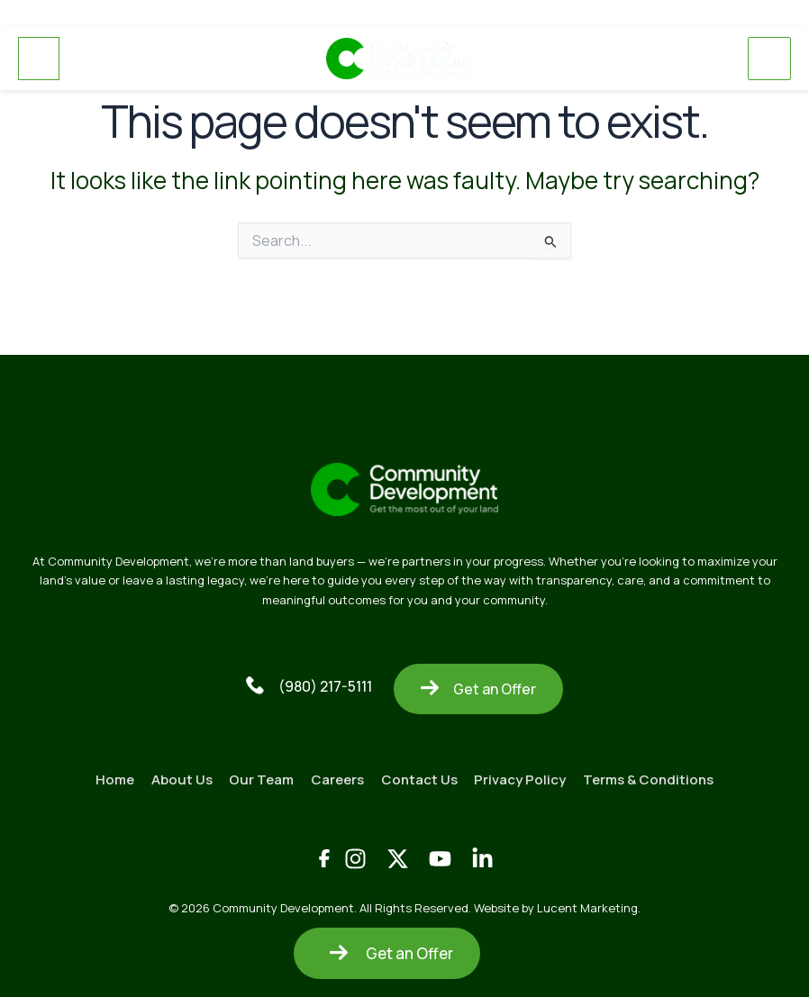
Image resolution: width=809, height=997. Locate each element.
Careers (337, 777)
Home (111, 777)
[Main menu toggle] (769, 58)
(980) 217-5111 (309, 685)
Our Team (260, 777)
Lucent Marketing (587, 906)
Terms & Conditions (651, 777)
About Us (179, 777)
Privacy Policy (522, 777)
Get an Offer (478, 687)
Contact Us (420, 777)
